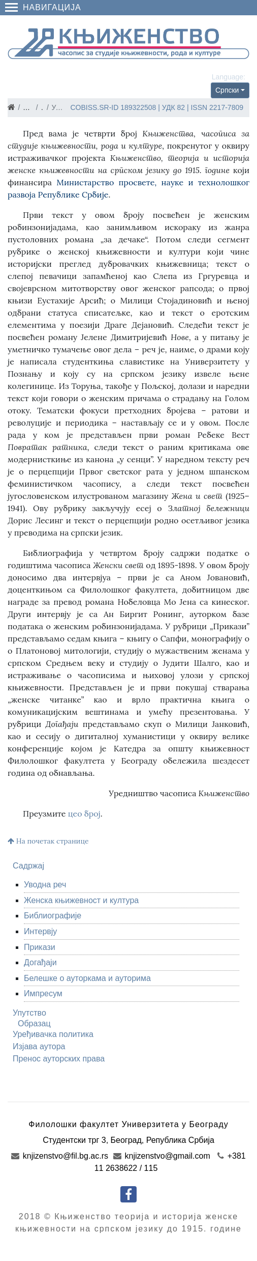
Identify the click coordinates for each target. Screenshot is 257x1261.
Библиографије (52, 915)
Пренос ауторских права (59, 1058)
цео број (84, 813)
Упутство (29, 1012)
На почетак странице (48, 841)
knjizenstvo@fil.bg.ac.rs (59, 1156)
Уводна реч (45, 884)
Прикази (39, 947)
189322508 (138, 107)
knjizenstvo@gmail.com (161, 1156)
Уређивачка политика (53, 1034)
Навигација (43, 7)
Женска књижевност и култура (81, 900)
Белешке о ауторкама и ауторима (87, 978)
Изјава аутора (39, 1046)
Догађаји (40, 962)
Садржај (28, 865)
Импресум (43, 993)
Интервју (40, 931)
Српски (227, 90)
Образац (34, 1023)
